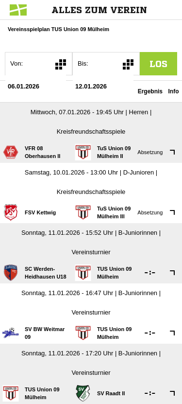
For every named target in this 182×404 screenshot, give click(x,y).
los (158, 63)
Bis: (83, 63)
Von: (16, 63)
